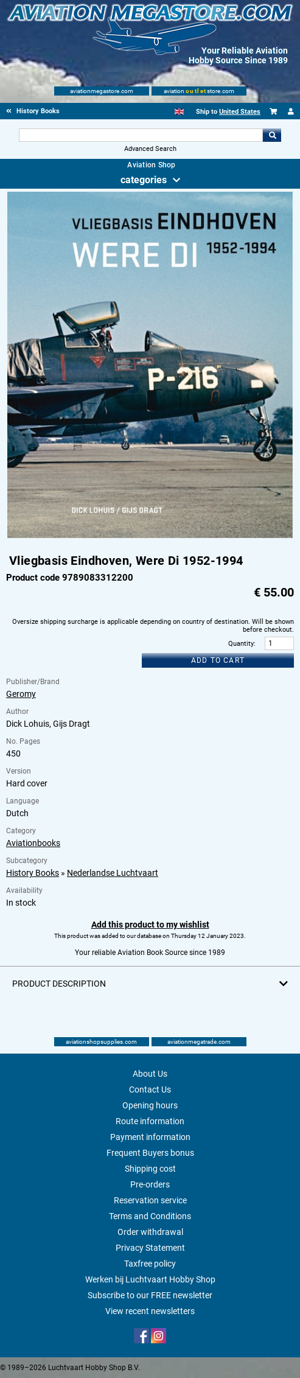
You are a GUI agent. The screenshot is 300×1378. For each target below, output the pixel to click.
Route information (150, 1121)
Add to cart (218, 660)
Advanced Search (150, 149)
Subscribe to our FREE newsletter (150, 1295)
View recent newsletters (150, 1311)
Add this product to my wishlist (150, 924)
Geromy (21, 694)
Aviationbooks (33, 843)
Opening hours (150, 1105)
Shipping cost (150, 1168)
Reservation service (150, 1200)
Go (272, 135)
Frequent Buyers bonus (150, 1153)
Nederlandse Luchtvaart (112, 873)
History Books (32, 873)
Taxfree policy (150, 1263)
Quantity (241, 644)
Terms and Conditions (150, 1216)
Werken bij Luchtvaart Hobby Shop (150, 1279)
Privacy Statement (150, 1248)
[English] (179, 112)
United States (239, 112)
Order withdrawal (150, 1232)
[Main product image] (149, 535)
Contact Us (150, 1089)
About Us (150, 1074)
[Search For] (141, 135)
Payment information (150, 1137)
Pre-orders (150, 1184)
